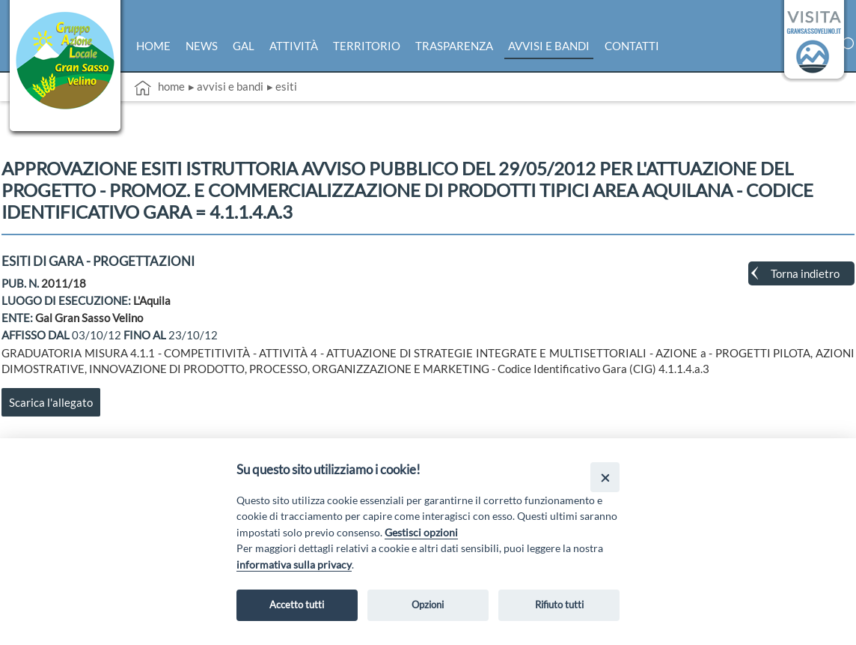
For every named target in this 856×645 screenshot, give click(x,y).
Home (153, 45)
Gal (243, 45)
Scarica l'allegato (51, 402)
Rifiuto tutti (559, 605)
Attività (293, 45)
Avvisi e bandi (549, 45)
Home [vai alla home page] (159, 87)
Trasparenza (454, 45)
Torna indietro (805, 273)
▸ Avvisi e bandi (226, 86)
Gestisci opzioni (421, 532)
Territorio (366, 45)
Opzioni (428, 605)
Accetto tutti (296, 605)
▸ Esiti (282, 86)
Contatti (632, 45)
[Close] (605, 476)
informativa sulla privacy (294, 564)
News (202, 45)
